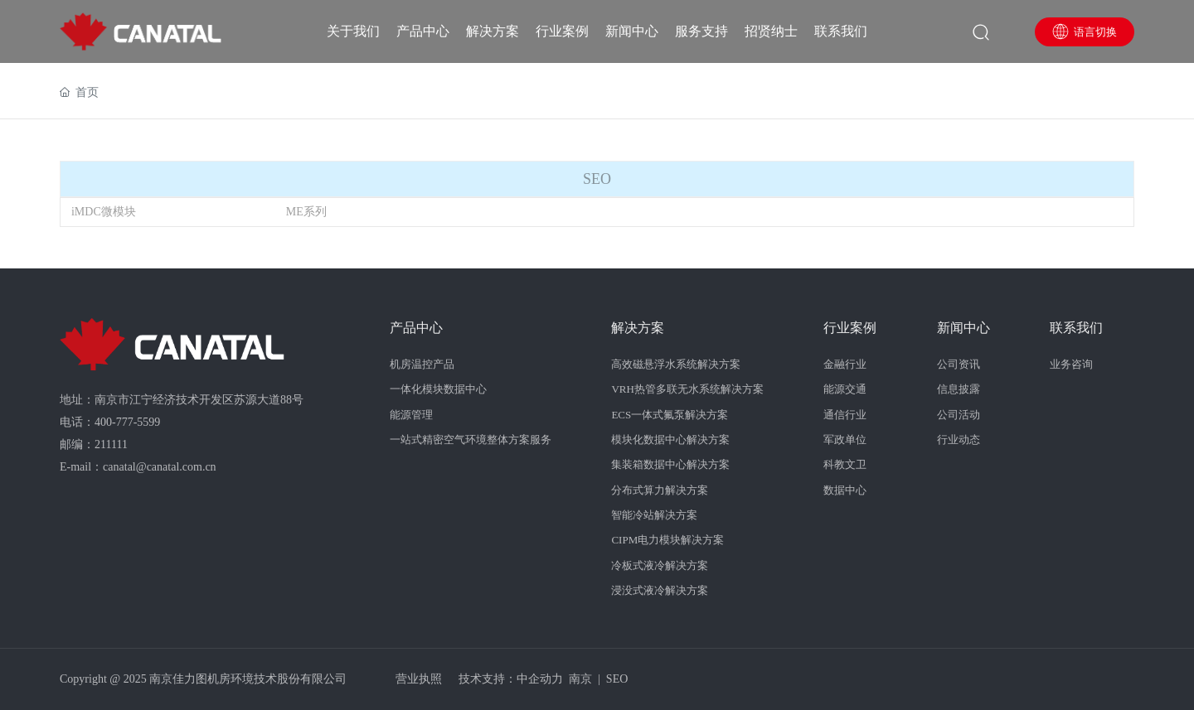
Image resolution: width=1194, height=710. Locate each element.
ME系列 (306, 211)
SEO (617, 679)
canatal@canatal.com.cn (159, 467)
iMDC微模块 (103, 211)
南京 (580, 679)
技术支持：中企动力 (511, 679)
